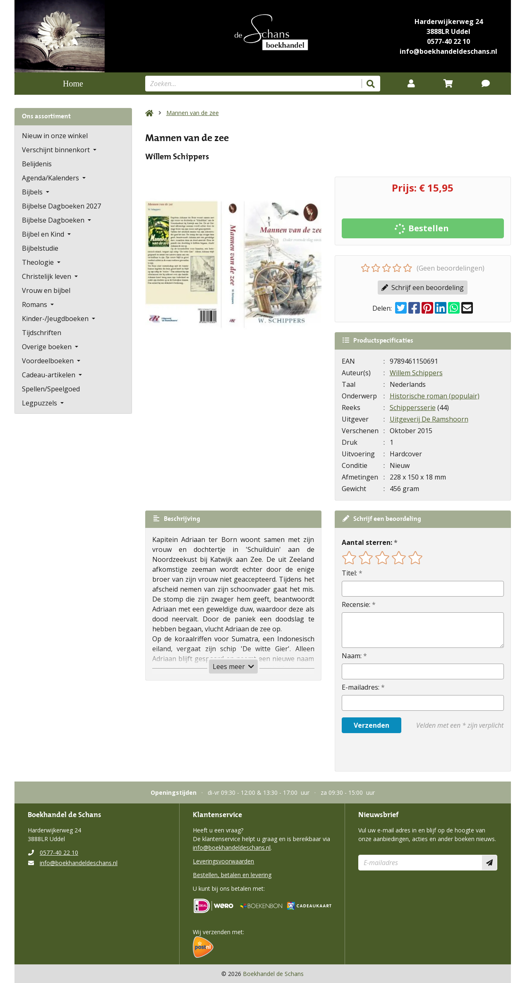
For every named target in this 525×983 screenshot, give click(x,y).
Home (73, 83)
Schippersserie (413, 407)
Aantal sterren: (367, 542)
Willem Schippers (416, 372)
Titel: (349, 573)
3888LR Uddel (448, 31)
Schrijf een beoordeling (422, 287)
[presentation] (395, 752)
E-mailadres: (360, 687)
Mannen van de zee (192, 113)
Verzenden (371, 725)
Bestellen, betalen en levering (232, 875)
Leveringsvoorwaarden (223, 861)
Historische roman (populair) (434, 395)
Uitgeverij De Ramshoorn (429, 419)
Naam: (352, 655)
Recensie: (356, 604)
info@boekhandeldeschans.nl (448, 51)
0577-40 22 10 (448, 41)
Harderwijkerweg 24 (449, 21)
